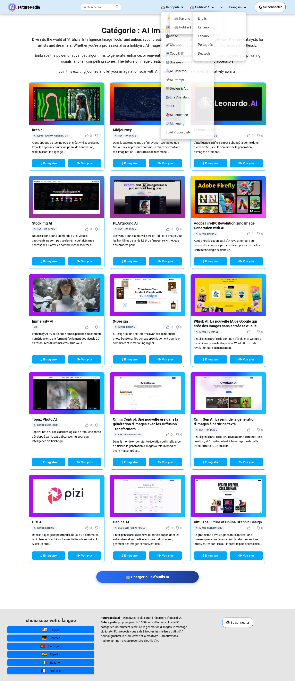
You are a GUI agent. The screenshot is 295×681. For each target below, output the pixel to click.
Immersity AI (42, 321)
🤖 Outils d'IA (200, 7)
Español (51, 654)
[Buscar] (117, 7)
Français (235, 7)
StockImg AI (42, 223)
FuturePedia (29, 7)
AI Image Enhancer (46, 425)
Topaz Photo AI (44, 419)
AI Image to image (207, 332)
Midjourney (122, 130)
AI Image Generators (209, 528)
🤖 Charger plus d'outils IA (147, 577)
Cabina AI (121, 522)
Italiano (51, 662)
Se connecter (270, 7)
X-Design (120, 321)
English (51, 629)
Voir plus (85, 163)
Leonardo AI (204, 130)
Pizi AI (37, 522)
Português (51, 646)
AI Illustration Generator (51, 135)
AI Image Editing (206, 234)
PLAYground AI (125, 223)
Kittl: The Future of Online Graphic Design (228, 522)
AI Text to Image (125, 135)
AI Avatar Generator (128, 434)
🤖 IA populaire (172, 7)
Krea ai (38, 130)
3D (35, 327)
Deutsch (50, 638)
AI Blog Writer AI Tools (130, 528)
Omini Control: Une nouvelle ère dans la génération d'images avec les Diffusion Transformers (145, 424)
